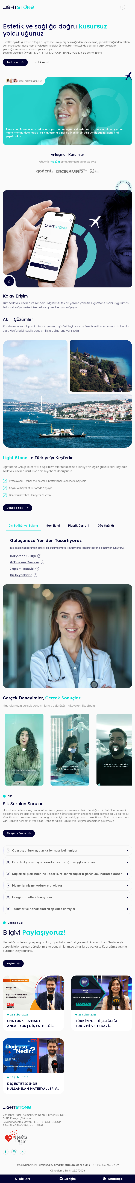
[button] (67, 850)
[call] (22, 1179)
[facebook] (5, 1152)
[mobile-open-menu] (130, 7)
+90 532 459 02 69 (108, 1165)
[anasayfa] (18, 7)
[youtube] (22, 1152)
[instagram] (14, 1152)
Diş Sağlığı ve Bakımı (23, 525)
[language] (122, 7)
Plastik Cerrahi (78, 525)
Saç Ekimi (53, 525)
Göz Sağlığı (106, 525)
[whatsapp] (112, 1179)
